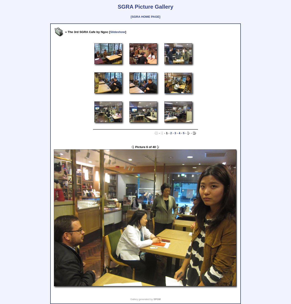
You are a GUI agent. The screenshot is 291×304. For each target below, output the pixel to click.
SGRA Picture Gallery (145, 7)
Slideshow (117, 32)
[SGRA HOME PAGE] (145, 16)
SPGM (157, 299)
